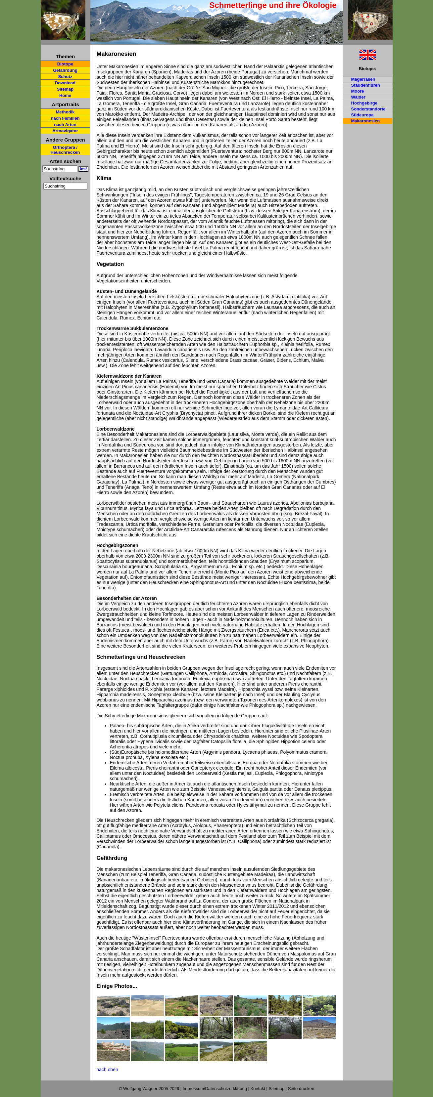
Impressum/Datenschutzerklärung (215, 1088)
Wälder (358, 97)
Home (65, 95)
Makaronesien (365, 120)
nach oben (107, 1069)
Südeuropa (362, 114)
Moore (357, 91)
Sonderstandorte (368, 108)
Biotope (65, 64)
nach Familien (65, 118)
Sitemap (65, 89)
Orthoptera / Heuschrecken (65, 150)
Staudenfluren (365, 85)
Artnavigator (65, 130)
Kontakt (258, 1088)
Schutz (65, 76)
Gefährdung (65, 70)
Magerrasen (363, 79)
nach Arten (65, 124)
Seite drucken (301, 1088)
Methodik (65, 111)
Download (65, 82)
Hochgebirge (364, 103)
